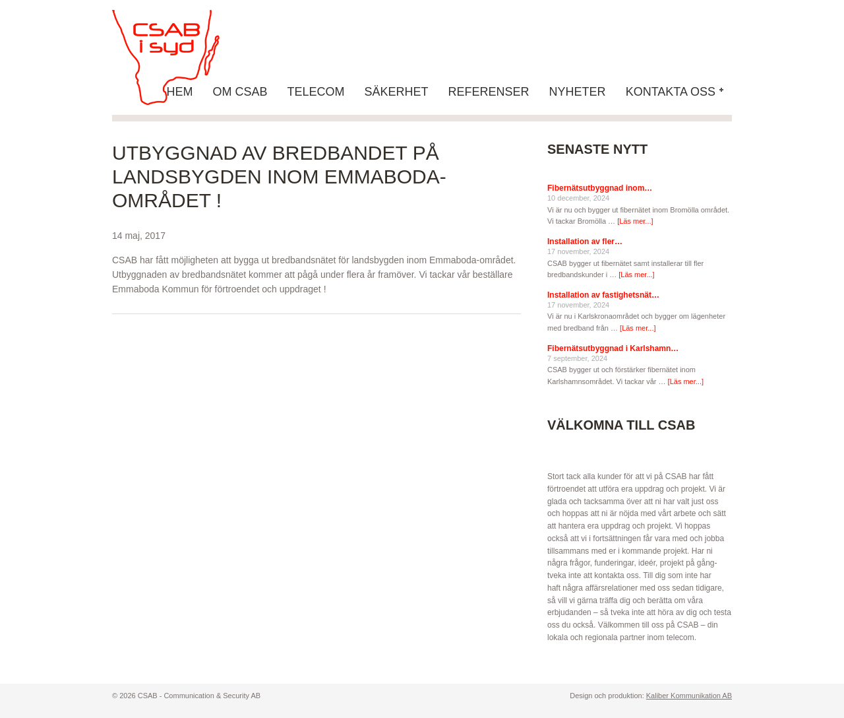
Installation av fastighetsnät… (603, 295)
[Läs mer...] (635, 221)
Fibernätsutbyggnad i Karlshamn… (612, 348)
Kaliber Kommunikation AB (689, 696)
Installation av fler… (584, 241)
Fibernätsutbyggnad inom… (599, 188)
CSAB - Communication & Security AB (178, 57)
